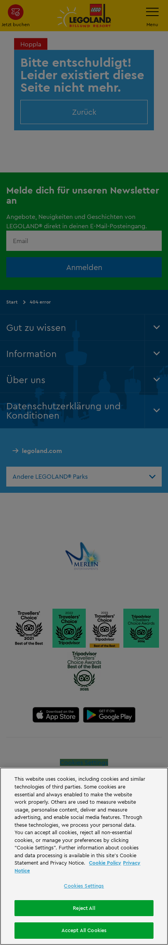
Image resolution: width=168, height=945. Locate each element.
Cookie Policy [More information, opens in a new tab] (105, 863)
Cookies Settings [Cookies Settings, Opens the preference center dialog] (84, 886)
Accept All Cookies (84, 930)
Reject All (84, 908)
